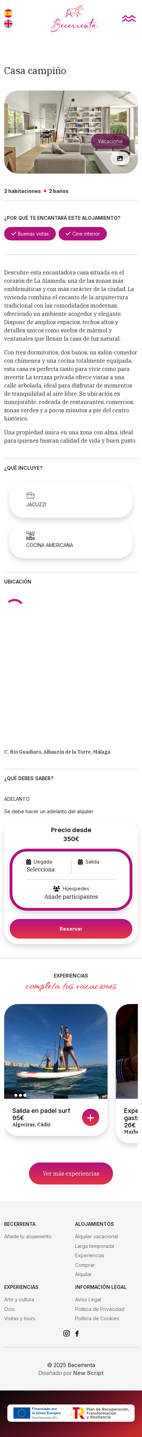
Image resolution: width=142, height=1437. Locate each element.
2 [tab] (17, 1095)
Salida (92, 862)
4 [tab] (26, 1095)
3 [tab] (22, 1095)
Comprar (85, 1265)
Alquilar (83, 1274)
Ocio (9, 1309)
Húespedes (76, 888)
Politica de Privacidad (99, 1309)
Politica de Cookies (97, 1318)
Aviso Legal (88, 1299)
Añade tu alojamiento (28, 1236)
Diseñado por (71, 1372)
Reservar (71, 929)
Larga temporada (94, 1246)
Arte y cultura (19, 1299)
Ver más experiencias (71, 1173)
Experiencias (89, 1255)
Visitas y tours (20, 1318)
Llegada (43, 862)
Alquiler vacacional (96, 1236)
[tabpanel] (56, 1051)
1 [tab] (13, 1095)
